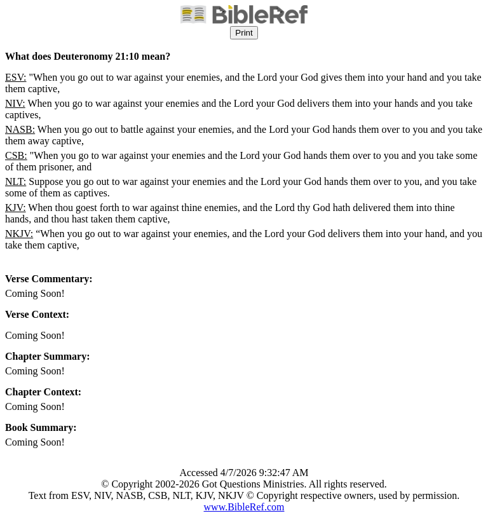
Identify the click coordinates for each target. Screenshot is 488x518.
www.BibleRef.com (244, 506)
